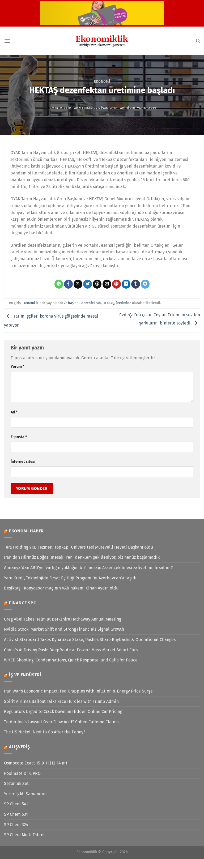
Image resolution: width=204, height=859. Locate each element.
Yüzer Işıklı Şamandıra (25, 793)
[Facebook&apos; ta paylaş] (68, 284)
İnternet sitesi (23, 461)
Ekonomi (102, 81)
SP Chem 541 (16, 803)
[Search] (198, 41)
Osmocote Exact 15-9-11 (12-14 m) (35, 763)
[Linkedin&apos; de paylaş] (126, 284)
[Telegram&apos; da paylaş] (145, 284)
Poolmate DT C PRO (22, 773)
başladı (74, 303)
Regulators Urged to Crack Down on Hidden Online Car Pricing (63, 711)
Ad (14, 412)
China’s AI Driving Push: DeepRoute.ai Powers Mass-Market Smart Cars (71, 649)
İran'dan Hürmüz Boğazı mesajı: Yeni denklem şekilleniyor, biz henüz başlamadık (82, 557)
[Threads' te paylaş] (97, 284)
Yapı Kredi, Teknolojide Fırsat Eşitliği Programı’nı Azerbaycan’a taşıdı (70, 577)
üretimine (123, 303)
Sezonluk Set (16, 783)
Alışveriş (19, 746)
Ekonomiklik (59, 108)
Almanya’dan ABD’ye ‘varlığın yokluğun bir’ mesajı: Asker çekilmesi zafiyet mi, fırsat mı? (88, 567)
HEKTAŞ (108, 303)
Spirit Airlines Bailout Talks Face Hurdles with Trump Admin (61, 701)
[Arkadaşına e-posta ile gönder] (107, 284)
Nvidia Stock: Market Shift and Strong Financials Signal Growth (64, 629)
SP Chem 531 (16, 814)
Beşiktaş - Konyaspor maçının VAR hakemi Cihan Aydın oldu (61, 588)
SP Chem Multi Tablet (24, 834)
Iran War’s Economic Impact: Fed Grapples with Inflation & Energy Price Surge (78, 691)
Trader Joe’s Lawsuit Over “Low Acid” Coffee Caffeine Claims (61, 721)
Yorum (17, 366)
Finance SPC (22, 602)
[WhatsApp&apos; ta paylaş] (58, 284)
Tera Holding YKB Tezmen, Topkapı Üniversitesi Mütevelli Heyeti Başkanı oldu (78, 547)
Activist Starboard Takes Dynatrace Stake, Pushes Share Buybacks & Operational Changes (90, 639)
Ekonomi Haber (26, 530)
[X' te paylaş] (78, 284)
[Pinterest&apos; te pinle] (116, 284)
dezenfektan (91, 303)
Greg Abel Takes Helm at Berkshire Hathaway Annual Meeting (62, 619)
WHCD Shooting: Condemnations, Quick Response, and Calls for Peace (71, 660)
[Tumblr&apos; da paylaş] (135, 284)
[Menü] (7, 40)
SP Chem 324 (16, 824)
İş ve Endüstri (25, 674)
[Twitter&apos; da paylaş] (87, 284)
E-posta (19, 437)
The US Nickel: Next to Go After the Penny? (44, 731)
